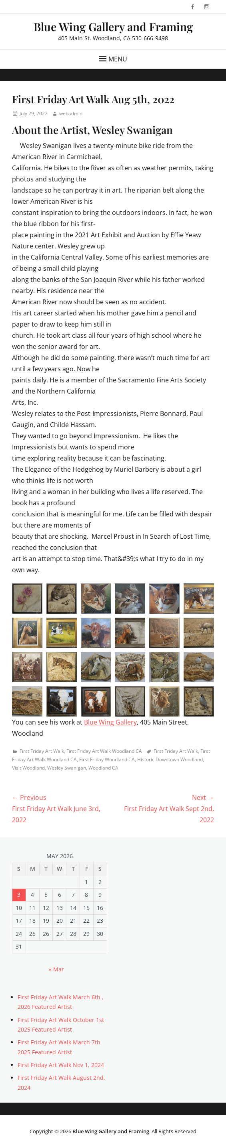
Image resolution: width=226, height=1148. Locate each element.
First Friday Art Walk (42, 751)
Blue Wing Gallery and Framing (113, 26)
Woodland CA (103, 767)
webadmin (70, 113)
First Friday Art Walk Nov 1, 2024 (61, 1065)
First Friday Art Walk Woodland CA (104, 751)
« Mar (56, 969)
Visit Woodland (28, 767)
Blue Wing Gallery (110, 722)
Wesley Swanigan (66, 767)
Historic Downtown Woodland (170, 759)
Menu (117, 59)
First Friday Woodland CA (107, 759)
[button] (27, 598)
